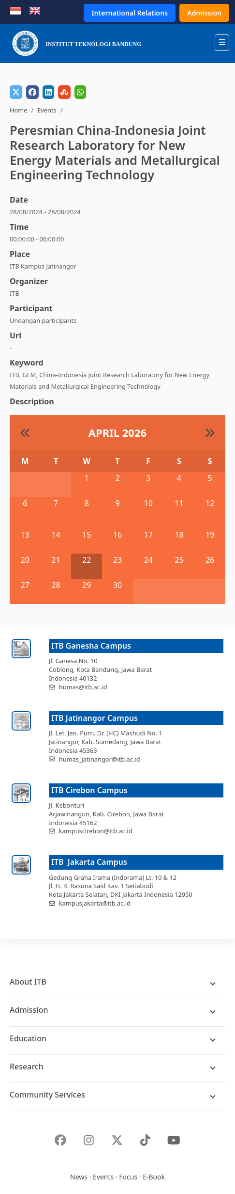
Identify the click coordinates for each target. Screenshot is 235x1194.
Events (47, 110)
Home (18, 110)
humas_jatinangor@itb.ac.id (99, 759)
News (79, 1176)
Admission (204, 12)
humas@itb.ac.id (83, 687)
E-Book (154, 1176)
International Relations (129, 12)
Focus (128, 1176)
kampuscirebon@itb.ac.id (95, 831)
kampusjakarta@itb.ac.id (95, 903)
